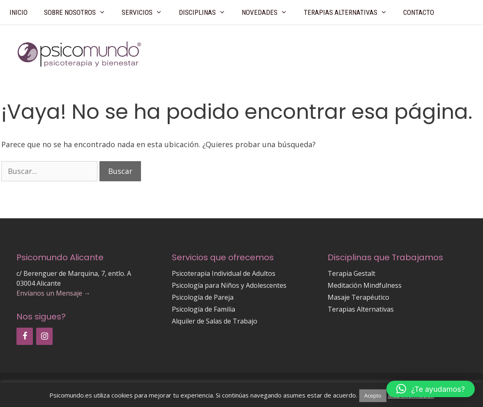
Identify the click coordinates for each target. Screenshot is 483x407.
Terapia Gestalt (351, 273)
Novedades (269, 12)
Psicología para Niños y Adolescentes (229, 285)
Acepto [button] (372, 395)
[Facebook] (24, 336)
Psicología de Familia (203, 309)
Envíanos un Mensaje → (53, 293)
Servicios (146, 12)
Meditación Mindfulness (365, 285)
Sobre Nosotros (79, 12)
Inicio (18, 12)
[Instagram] (44, 336)
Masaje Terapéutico (358, 297)
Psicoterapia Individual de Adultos (223, 273)
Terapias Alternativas (349, 12)
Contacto (418, 12)
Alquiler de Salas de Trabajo (214, 321)
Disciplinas (206, 12)
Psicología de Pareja (202, 297)
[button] (430, 389)
